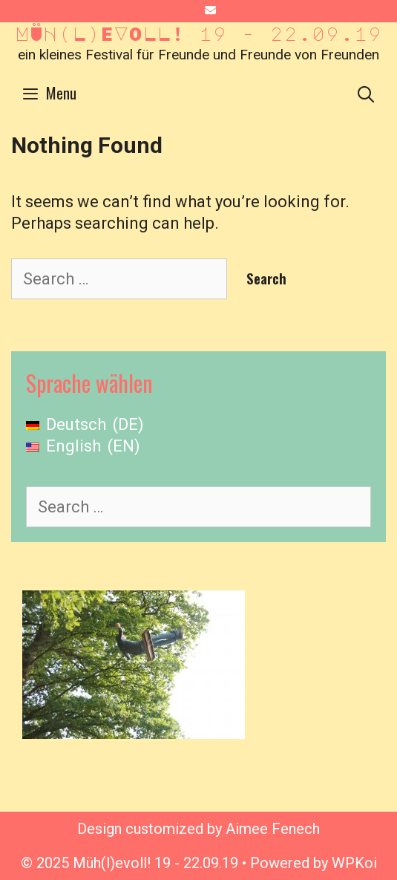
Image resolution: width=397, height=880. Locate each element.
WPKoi (354, 863)
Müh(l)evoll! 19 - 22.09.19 (199, 33)
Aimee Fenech (273, 829)
